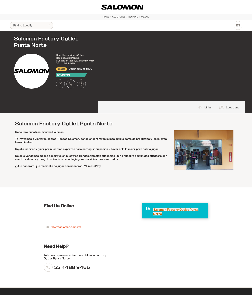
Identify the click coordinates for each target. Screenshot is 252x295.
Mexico (145, 17)
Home (106, 17)
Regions (133, 17)
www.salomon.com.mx (66, 226)
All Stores (118, 17)
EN (238, 25)
